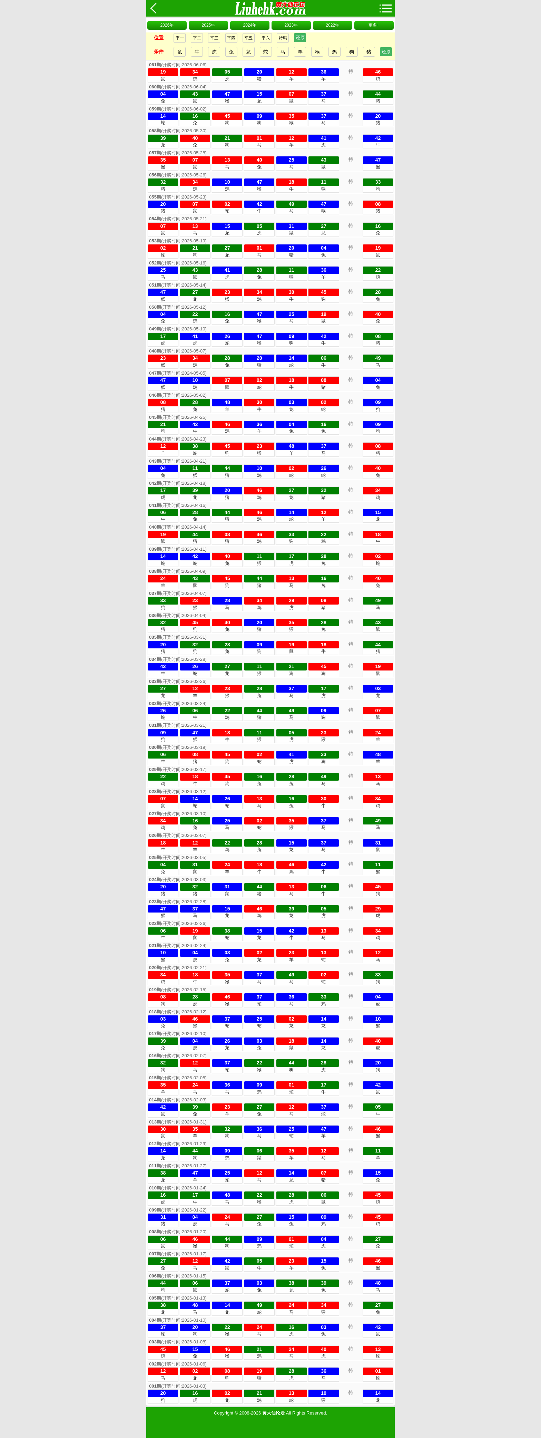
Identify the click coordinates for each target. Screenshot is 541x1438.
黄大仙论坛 (273, 1413)
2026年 (167, 25)
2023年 (291, 25)
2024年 (249, 25)
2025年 (208, 25)
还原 (300, 37)
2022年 (332, 25)
